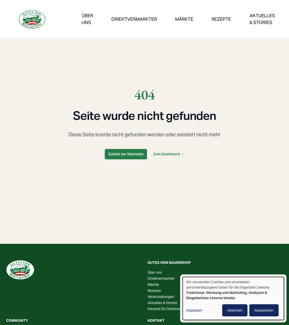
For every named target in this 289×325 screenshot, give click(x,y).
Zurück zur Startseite (125, 154)
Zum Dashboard (168, 154)
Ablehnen (234, 310)
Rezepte (183, 13)
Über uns (155, 272)
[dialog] (233, 298)
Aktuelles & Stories (162, 302)
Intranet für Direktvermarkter (171, 309)
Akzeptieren (264, 310)
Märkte (156, 13)
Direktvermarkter (118, 13)
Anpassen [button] (194, 310)
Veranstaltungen (253, 13)
